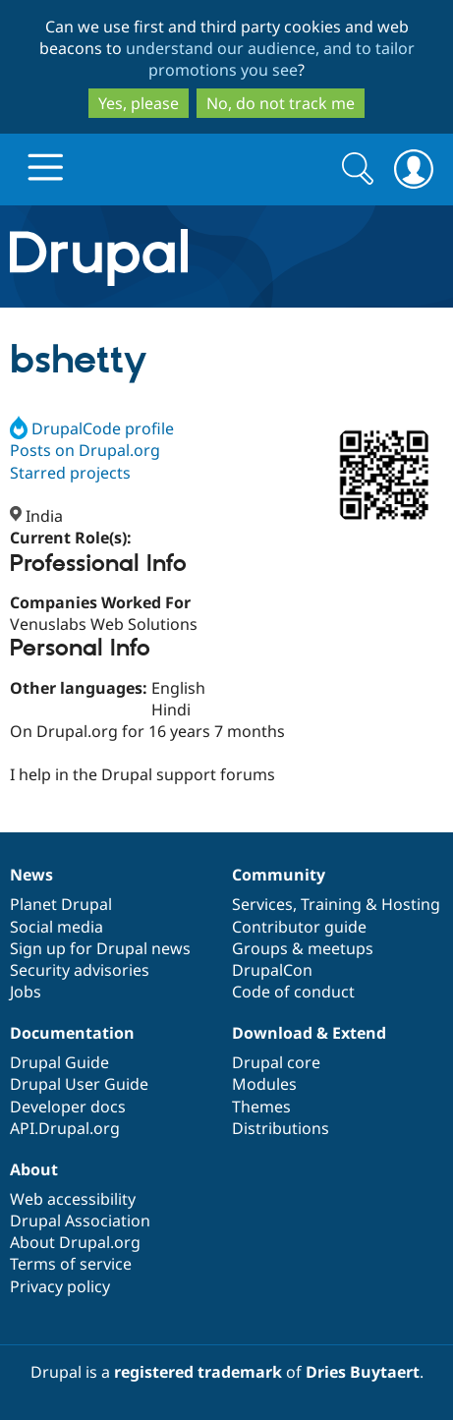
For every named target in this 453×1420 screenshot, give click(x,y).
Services (262, 904)
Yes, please (138, 103)
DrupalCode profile (92, 428)
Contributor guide (299, 926)
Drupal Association (80, 1220)
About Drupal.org (75, 1242)
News (31, 874)
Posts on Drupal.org (85, 450)
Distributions (280, 1128)
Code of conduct (293, 991)
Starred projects (70, 472)
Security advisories (79, 970)
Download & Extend (309, 1033)
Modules (264, 1084)
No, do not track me (280, 103)
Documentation (72, 1033)
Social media (56, 926)
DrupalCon (272, 970)
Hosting (410, 904)
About (34, 1169)
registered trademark (198, 1372)
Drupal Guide (59, 1062)
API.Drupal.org (65, 1128)
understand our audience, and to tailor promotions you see (270, 59)
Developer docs (68, 1106)
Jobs (25, 991)
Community (278, 874)
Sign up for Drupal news (100, 948)
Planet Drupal (61, 904)
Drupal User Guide (79, 1084)
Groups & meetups (302, 948)
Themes (261, 1106)
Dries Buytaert (363, 1372)
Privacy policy (60, 1286)
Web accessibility (73, 1199)
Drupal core (276, 1062)
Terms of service (71, 1264)
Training (331, 904)
